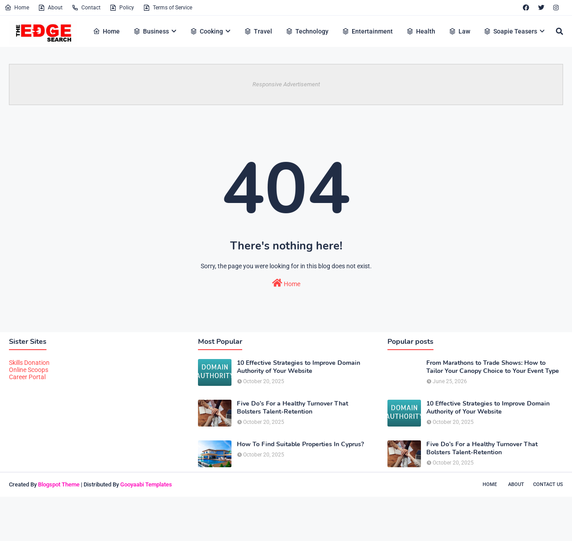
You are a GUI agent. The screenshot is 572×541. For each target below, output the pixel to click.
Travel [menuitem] (258, 31)
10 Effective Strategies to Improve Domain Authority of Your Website (298, 367)
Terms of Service (167, 7)
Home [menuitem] (106, 31)
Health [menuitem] (420, 31)
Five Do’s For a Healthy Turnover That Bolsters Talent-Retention (292, 408)
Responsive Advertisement (286, 84)
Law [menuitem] (459, 31)
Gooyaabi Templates (146, 484)
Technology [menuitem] (307, 31)
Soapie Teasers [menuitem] (510, 31)
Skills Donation (29, 362)
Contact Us (548, 484)
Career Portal (27, 376)
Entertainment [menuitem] (367, 31)
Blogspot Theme (59, 484)
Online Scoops (28, 369)
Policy (121, 7)
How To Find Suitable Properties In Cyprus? (300, 444)
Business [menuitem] (151, 31)
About (50, 7)
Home (16, 7)
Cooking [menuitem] (206, 31)
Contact (86, 7)
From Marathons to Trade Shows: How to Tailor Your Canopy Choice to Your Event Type (492, 367)
